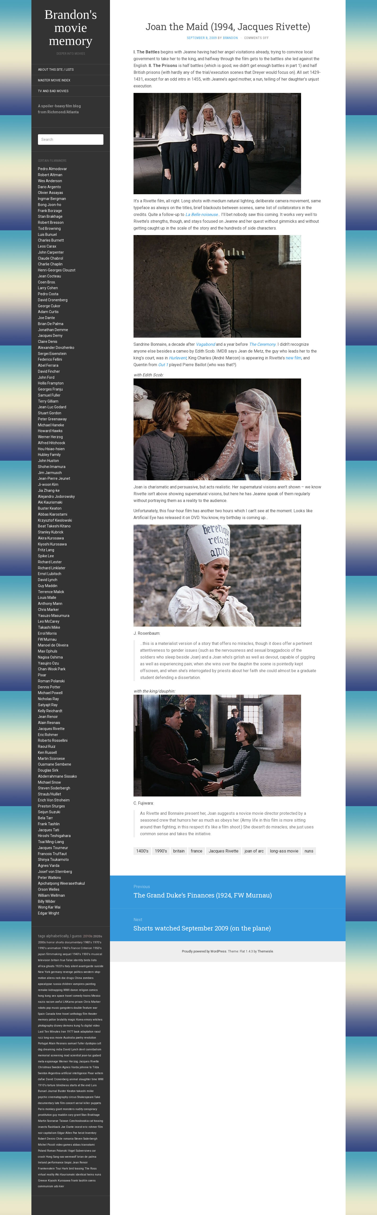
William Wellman (51, 895)
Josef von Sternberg (55, 872)
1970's (97, 942)
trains (87, 995)
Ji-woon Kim (48, 484)
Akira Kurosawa (51, 538)
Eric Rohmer (48, 735)
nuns (98, 1174)
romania (68, 1138)
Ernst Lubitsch (49, 574)
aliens (51, 978)
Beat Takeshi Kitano (54, 526)
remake (43, 990)
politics (78, 972)
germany (56, 972)
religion (83, 990)
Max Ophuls (47, 651)
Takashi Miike (49, 627)
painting (90, 984)
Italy (67, 966)
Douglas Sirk (48, 770)
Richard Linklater (51, 568)
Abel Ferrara (48, 365)
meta (41, 1061)
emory (88, 1019)
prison (79, 1002)
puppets (96, 1103)
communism (45, 1186)
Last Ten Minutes (49, 1031)
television (44, 960)
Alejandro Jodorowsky (56, 496)
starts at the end (80, 1085)
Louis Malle (47, 597)
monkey (50, 1109)
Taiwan (63, 1121)
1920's (59, 966)
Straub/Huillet (49, 794)
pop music (52, 1008)
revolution (90, 1037)
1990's (42, 948)
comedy (77, 995)
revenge (68, 972)
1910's (42, 1085)
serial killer (82, 1103)
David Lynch (47, 580)
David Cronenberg (53, 300)
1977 (70, 1031)
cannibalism (93, 1049)
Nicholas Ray (48, 699)
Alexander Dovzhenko (56, 347)
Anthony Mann (50, 603)
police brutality (58, 1019)
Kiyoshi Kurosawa (52, 544)
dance (74, 990)
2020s (97, 936)
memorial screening (50, 1055)
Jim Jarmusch (50, 473)
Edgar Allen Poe (67, 1133)
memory (43, 1019)
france (75, 948)
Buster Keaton (50, 508)
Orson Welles (48, 889)
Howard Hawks (50, 431)
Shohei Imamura (51, 467)
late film (60, 1103)
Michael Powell (50, 693)
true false (66, 960)
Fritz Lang (46, 550)
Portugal (43, 1043)
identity (78, 960)
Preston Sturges (51, 806)
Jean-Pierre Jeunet (54, 478)
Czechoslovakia (79, 1121)
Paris (41, 1109)
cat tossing (96, 1121)
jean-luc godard (91, 1055)
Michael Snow (49, 782)
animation (54, 948)
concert (70, 1103)
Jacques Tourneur (53, 848)
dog (40, 1049)
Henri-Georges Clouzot (56, 270)
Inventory (90, 1133)
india (59, 1049)
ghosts (50, 966)
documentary (73, 942)
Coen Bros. (47, 282)
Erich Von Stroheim (54, 800)
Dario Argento (49, 187)
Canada (50, 1014)
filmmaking (54, 954)
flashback (54, 1127)
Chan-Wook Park (51, 669)
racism (50, 1002)
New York (44, 972)
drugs (70, 978)
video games (64, 1144)
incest (78, 1127)
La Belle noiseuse (201, 214)
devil (82, 1049)
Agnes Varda (48, 865)
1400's (142, 851)
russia (57, 984)
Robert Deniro (46, 1138)
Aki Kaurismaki (50, 502)
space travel (64, 995)
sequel (67, 954)
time (94, 1079)
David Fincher (49, 371)
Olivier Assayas (50, 193)
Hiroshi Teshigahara (54, 836)
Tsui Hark (62, 1168)
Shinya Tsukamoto (53, 859)
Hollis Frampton (51, 383)
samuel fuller (76, 1043)
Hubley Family (49, 455)
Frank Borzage (50, 211)
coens (92, 1180)
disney (58, 1025)
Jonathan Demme (53, 330)
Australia (69, 1037)
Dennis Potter (49, 687)
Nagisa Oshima (50, 657)
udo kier (59, 1186)
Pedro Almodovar (52, 169)
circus (72, 1097)
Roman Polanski (51, 681)
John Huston (48, 461)
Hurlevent (177, 357)
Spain (41, 1014)
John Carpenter (51, 252)
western (89, 972)
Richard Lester (50, 562)
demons (68, 1025)
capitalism (50, 1133)
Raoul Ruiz (47, 746)
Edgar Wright (48, 913)
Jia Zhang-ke (49, 490)
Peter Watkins (49, 878)
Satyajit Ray (48, 705)
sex (54, 995)
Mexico (95, 995)
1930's (86, 954)
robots (42, 1008)
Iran (63, 1031)
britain (55, 960)
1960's (66, 948)
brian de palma (86, 1156)
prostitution (45, 1115)
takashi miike (85, 1091)
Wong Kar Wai (49, 907)
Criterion (86, 948)
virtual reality (46, 1174)
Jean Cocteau (49, 276)
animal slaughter (80, 1079)
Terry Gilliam (48, 401)
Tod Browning (49, 228)
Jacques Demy (50, 335)
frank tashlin (79, 1180)
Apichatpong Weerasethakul (61, 883)
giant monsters (65, 1109)
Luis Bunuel (47, 234)
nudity (79, 1109)
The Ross (91, 1168)
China (78, 978)
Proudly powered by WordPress (204, 951)
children (67, 984)
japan (42, 954)
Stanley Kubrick (50, 532)
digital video (91, 1025)
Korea (80, 1019)
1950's (97, 948)
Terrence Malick (51, 592)
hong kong (44, 995)
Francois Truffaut (52, 854)
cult (99, 1043)
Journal (52, 1091)
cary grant (74, 1115)
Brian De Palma (50, 324)
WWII (66, 990)
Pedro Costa (48, 294)
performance (56, 1162)
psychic (42, 1097)
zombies (88, 978)
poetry (79, 1037)
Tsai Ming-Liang (51, 842)
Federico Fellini (50, 359)
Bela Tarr (45, 818)
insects (42, 1127)
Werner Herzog (50, 437)
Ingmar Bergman (52, 199)
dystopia (90, 1043)
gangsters (66, 1008)
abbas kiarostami (84, 1144)
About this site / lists (56, 69)
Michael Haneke (51, 425)
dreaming (49, 1049)
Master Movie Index (54, 80)
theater (92, 1014)
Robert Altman (50, 175)
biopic (68, 1162)
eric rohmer (90, 1127)
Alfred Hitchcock (51, 443)
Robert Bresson (51, 222)
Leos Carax (47, 246)
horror (51, 942)
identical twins (85, 1174)
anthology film (78, 1014)
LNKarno (68, 1002)
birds (87, 960)
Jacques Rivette (51, 729)
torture (51, 1085)
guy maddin (60, 1115)
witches (97, 1019)
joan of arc (254, 851)
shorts (60, 942)
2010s (87, 936)
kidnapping (55, 990)
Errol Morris (47, 633)
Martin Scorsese (51, 758)
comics (93, 990)
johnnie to (86, 1067)
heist (81, 1133)
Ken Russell (47, 752)
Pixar (42, 675)
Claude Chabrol (50, 258)
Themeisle (265, 951)
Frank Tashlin (49, 824)
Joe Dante (46, 318)
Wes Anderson (50, 181)
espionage (51, 1061)
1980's (87, 942)
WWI (100, 1079)
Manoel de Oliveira (53, 645)
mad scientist (72, 1055)
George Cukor (49, 306)
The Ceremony (262, 344)
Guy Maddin (47, 586)
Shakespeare (85, 1097)
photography (45, 1025)
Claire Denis (47, 341)
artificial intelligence (74, 1073)
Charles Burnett (51, 240)
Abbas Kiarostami (52, 514)
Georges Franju (50, 389)
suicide (98, 966)
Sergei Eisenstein (52, 354)
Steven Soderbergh (54, 788)
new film (293, 357)
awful (58, 1002)
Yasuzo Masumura (53, 616)
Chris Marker (48, 610)
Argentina (54, 1073)
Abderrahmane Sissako (57, 776)
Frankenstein (46, 1168)
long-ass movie (53, 1037)
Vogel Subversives (79, 1150)
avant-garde (86, 966)
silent (74, 966)
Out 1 (163, 364)
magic (71, 1019)
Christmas (44, 1067)
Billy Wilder (47, 901)
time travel (62, 1014)
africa (41, 966)
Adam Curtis (48, 312)
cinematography (58, 1097)
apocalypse (45, 984)
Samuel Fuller (49, 395)
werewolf (70, 1156)
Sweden (57, 1067)
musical (96, 954)
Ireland (42, 1162)
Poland (42, 1150)
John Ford (46, 377)
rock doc (61, 978)
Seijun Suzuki (49, 812)
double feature (83, 1008)
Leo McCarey (48, 621)
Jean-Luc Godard (52, 407)
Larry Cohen (48, 288)
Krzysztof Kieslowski (55, 520)
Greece (42, 1180)
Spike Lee (46, 556)
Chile (59, 1138)
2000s (42, 942)
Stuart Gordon (49, 413)
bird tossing (76, 1168)
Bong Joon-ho (49, 205)
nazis (41, 1002)
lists (94, 960)
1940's (76, 954)
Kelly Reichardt (50, 711)
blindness (62, 1085)
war (95, 1008)
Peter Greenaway (52, 419)
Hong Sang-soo (55, 1156)
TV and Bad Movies (53, 91)
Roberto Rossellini (53, 740)
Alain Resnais (49, 723)
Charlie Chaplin (50, 264)
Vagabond (205, 344)
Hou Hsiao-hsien (51, 449)
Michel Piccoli (46, 1144)
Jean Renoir (48, 717)
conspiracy (90, 1109)
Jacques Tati (48, 830)
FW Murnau (47, 639)
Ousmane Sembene (54, 764)
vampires (79, 984)
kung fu (79, 1025)
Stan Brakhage (50, 216)
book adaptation (83, 1031)
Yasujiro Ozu (48, 663)
